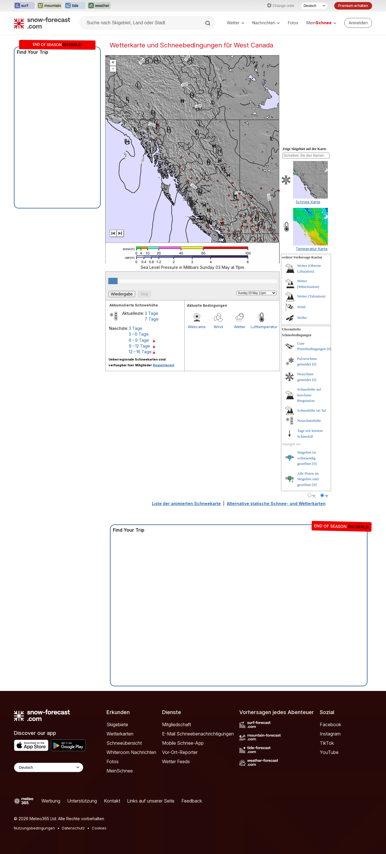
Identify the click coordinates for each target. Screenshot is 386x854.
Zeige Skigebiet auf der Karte (304, 149)
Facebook (330, 724)
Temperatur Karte (312, 248)
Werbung (50, 801)
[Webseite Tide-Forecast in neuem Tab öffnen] (75, 6)
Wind (218, 326)
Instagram (330, 734)
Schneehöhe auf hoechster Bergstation (309, 395)
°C (314, 496)
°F (326, 496)
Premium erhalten (353, 5)
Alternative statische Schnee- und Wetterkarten (276, 503)
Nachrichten (266, 22)
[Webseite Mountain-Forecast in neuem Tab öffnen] (49, 6)
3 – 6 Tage (139, 334)
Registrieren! (163, 365)
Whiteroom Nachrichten (131, 752)
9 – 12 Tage (139, 345)
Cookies (99, 828)
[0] (329, 349)
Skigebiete (117, 724)
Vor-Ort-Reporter (180, 752)
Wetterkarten (119, 734)
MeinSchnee (119, 771)
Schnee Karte (308, 201)
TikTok (327, 743)
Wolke (302, 317)
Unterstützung (82, 801)
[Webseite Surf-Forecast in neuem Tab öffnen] (24, 6)
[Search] (208, 23)
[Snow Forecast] (42, 23)
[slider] (112, 281)
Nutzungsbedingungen (34, 828)
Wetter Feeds (176, 761)
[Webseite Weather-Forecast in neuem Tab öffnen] (99, 6)
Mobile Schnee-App (183, 743)
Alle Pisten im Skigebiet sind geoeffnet (308, 479)
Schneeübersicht (124, 743)
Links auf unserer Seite (150, 801)
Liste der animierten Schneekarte (186, 503)
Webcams (197, 326)
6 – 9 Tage (139, 340)
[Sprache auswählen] (314, 6)
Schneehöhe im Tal (311, 410)
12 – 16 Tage (140, 351)
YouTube (329, 752)
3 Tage (151, 313)
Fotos (293, 22)
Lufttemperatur (261, 326)
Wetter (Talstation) (311, 296)
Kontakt (112, 801)
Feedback (191, 801)
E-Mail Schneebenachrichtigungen (198, 734)
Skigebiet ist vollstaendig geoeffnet (306, 458)
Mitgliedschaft (176, 724)
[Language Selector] (48, 767)
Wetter (235, 22)
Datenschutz (73, 828)
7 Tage (152, 319)
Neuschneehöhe (309, 420)
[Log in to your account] (358, 23)
